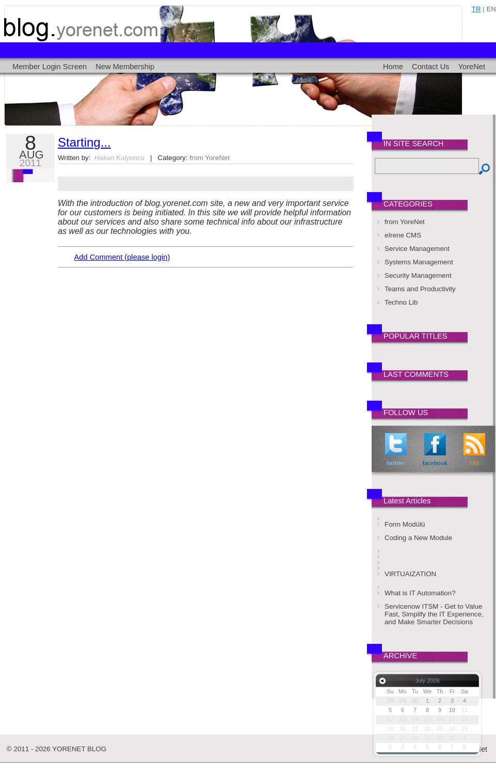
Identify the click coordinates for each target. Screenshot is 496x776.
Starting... (84, 142)
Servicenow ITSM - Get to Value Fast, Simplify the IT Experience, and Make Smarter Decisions (434, 614)
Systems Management (419, 262)
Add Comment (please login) (122, 257)
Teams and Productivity (420, 289)
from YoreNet (209, 158)
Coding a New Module (418, 538)
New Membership (124, 66)
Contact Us (431, 66)
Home (393, 66)
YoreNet (471, 66)
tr (476, 9)
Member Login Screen (49, 66)
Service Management (417, 248)
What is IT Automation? (420, 593)
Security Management (418, 275)
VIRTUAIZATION (410, 574)
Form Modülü (405, 524)
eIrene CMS (403, 235)
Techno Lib (401, 302)
